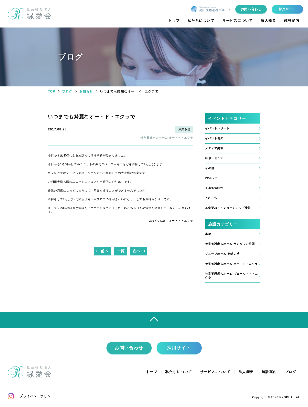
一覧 (121, 251)
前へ (105, 251)
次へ (136, 251)
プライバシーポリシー (37, 396)
